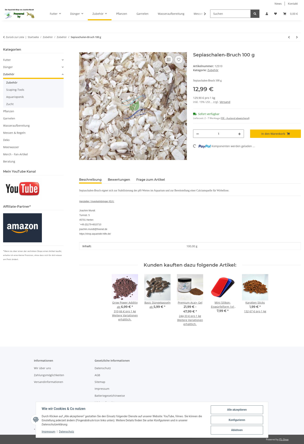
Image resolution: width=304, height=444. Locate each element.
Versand (225, 102)
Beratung (9, 161)
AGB (97, 375)
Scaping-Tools (15, 90)
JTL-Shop (283, 439)
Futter (7, 60)
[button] (267, 13)
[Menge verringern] (197, 134)
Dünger (8, 67)
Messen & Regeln (14, 133)
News (278, 3)
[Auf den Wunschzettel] (178, 59)
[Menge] (218, 134)
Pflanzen (8, 111)
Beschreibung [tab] (90, 179)
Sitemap (100, 382)
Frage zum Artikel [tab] (150, 179)
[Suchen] (230, 14)
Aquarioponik (15, 97)
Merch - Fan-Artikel (15, 154)
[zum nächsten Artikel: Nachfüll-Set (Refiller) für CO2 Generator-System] (297, 37)
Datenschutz (66, 432)
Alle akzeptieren (236, 410)
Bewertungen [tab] (119, 179)
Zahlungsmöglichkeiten (49, 375)
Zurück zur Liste (15, 37)
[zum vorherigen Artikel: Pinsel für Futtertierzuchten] (289, 37)
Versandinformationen (48, 382)
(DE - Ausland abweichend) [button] (235, 118)
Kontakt (293, 3)
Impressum (49, 432)
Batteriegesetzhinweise (110, 395)
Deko (6, 140)
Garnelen (9, 118)
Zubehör (212, 70)
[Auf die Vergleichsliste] (168, 59)
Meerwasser (11, 147)
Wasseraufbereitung (16, 125)
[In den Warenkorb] (82, 50)
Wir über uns (42, 368)
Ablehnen (236, 430)
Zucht (10, 104)
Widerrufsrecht (104, 402)
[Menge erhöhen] (239, 134)
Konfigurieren (236, 420)
